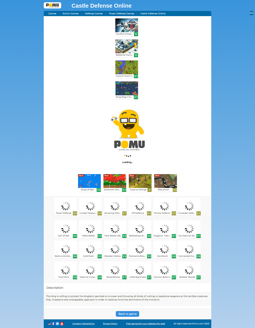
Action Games (70, 13)
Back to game (127, 313)
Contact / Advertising (83, 323)
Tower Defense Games (121, 13)
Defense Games (94, 13)
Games (52, 13)
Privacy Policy (110, 323)
